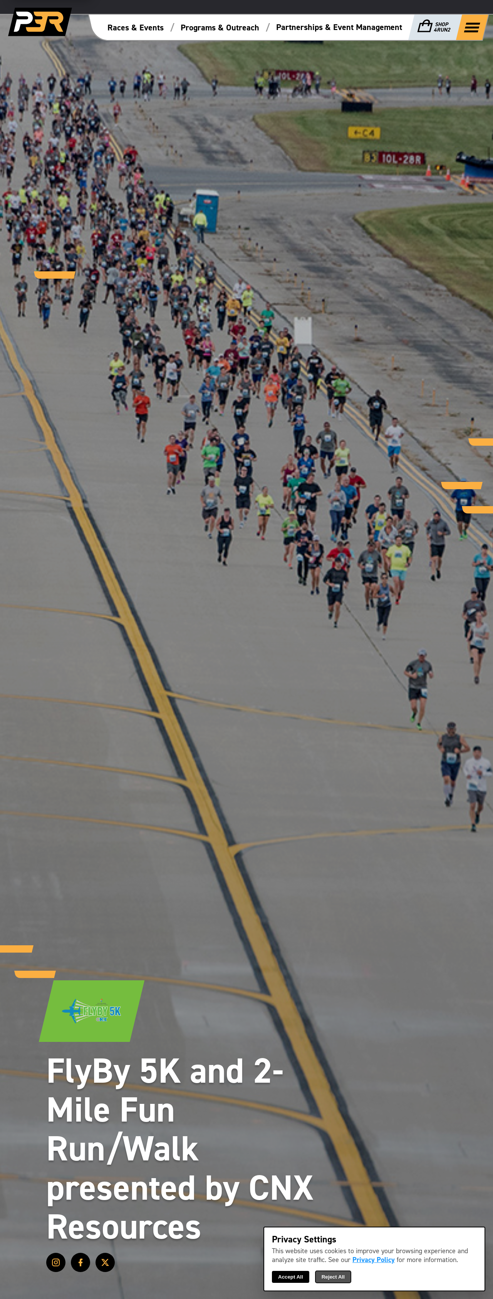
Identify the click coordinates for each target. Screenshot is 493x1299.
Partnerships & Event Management (339, 27)
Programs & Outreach (220, 28)
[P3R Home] (40, 22)
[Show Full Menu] (472, 27)
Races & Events (135, 28)
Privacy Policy (373, 1260)
